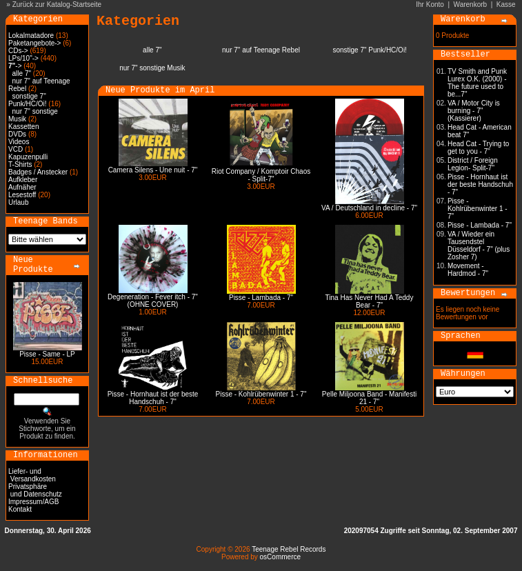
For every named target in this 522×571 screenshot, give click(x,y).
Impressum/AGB (33, 501)
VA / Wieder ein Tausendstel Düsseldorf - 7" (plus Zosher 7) (479, 245)
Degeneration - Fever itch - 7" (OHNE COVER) (153, 300)
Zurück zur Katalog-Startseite (57, 4)
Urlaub (18, 202)
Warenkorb (471, 4)
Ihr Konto (430, 4)
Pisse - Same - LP (47, 354)
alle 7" (21, 73)
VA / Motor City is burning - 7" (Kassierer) (474, 110)
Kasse (506, 4)
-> (14, 66)
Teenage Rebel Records (288, 549)
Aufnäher (22, 187)
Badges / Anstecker (38, 172)
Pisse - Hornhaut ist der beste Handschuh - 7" (153, 397)
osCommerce (280, 557)
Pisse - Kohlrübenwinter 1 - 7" (261, 394)
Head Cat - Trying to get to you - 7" (478, 147)
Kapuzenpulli (28, 157)
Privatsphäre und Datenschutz (35, 490)
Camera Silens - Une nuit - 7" (153, 170)
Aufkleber (22, 179)
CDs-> (18, 50)
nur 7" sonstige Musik (152, 68)
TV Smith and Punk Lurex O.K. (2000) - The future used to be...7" (477, 83)
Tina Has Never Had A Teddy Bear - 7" (369, 301)
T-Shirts (20, 164)
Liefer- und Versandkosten (32, 475)
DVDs (17, 134)
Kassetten (23, 126)
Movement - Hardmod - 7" (468, 269)
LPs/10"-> (23, 58)
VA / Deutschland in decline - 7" (369, 208)
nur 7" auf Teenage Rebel (261, 50)
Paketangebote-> (34, 43)
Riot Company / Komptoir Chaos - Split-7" (261, 175)
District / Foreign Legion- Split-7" (473, 164)
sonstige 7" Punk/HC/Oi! (27, 100)
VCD (15, 149)
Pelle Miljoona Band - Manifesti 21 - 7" (369, 397)
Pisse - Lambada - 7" (261, 297)
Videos (18, 142)
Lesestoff (22, 195)
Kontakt (20, 509)
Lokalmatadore (31, 35)
